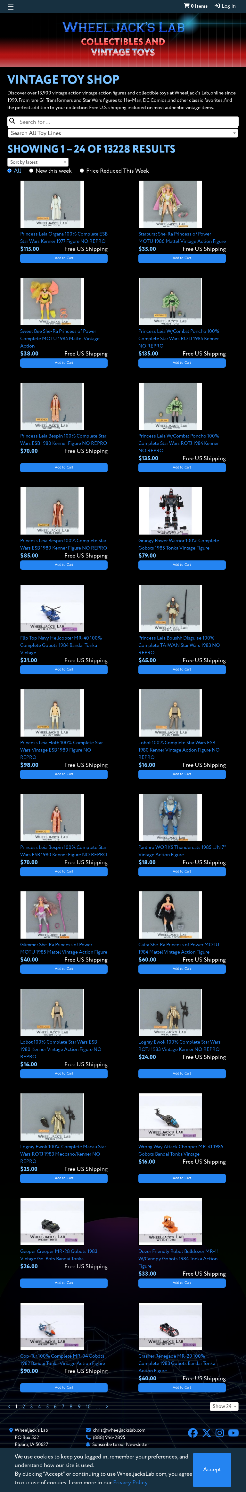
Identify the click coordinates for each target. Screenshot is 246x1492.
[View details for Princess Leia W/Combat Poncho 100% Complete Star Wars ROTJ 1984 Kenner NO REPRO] (182, 318)
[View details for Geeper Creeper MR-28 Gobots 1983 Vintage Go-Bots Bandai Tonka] (64, 1234)
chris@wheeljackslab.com (119, 1430)
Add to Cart (64, 258)
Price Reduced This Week (117, 171)
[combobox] (123, 133)
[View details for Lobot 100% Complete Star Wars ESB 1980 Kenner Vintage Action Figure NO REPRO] (182, 729)
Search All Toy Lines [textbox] (36, 133)
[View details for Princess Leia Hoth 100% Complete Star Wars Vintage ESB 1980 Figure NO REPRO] (64, 729)
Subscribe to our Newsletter (120, 1444)
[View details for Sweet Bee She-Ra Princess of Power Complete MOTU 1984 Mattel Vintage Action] (64, 318)
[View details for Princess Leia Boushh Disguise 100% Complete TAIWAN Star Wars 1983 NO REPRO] (182, 624)
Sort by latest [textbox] (23, 162)
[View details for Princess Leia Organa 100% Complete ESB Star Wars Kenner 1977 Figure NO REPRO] (64, 217)
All (17, 171)
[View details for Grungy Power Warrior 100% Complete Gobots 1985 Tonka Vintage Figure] (182, 523)
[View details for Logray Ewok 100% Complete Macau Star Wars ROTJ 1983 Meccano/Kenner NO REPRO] (64, 1133)
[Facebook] (193, 1434)
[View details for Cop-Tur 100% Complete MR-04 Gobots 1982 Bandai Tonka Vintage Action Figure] (64, 1339)
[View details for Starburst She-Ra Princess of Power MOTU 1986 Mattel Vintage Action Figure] (182, 217)
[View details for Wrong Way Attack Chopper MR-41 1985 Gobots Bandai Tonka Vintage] (182, 1129)
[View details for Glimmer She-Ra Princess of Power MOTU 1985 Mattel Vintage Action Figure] (64, 927)
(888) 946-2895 (109, 1437)
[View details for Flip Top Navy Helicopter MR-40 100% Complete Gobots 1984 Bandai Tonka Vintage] (64, 624)
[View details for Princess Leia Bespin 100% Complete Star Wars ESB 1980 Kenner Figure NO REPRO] (64, 419)
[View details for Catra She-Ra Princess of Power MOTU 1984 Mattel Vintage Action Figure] (182, 927)
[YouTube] (233, 1434)
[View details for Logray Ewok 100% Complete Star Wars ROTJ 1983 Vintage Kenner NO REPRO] (182, 1025)
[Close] (212, 1470)
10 (88, 1407)
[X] (206, 1434)
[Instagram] (220, 1434)
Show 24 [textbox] (222, 1406)
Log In (225, 6)
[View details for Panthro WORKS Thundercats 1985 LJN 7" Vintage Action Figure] (182, 830)
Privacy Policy (130, 1483)
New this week (54, 171)
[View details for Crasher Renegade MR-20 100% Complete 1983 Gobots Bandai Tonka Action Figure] (182, 1342)
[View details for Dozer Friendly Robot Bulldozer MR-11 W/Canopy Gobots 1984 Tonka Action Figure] (182, 1238)
